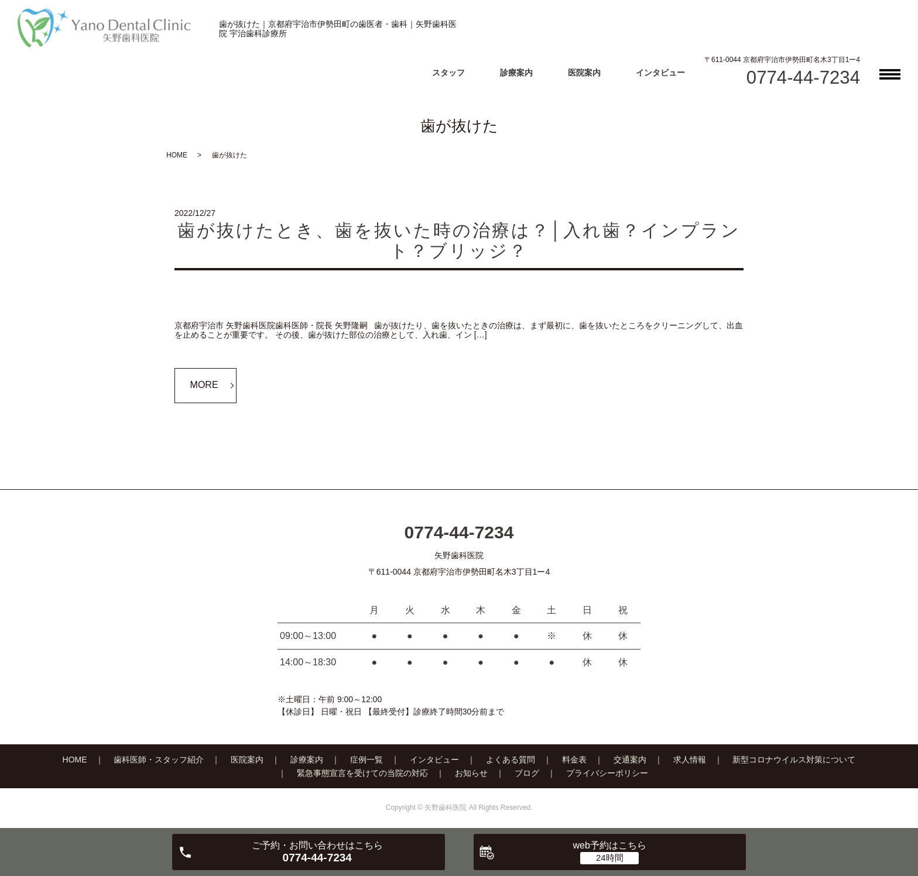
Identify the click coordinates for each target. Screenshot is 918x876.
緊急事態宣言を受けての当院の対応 (362, 773)
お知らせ (471, 773)
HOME (176, 155)
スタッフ (448, 72)
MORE (204, 385)
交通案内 (630, 759)
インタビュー (660, 72)
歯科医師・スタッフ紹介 (159, 759)
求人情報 (689, 759)
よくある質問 (510, 759)
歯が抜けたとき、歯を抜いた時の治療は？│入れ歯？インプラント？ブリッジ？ (459, 240)
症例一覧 (366, 759)
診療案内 (516, 72)
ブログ (527, 773)
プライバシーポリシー (607, 773)
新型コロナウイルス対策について (793, 759)
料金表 (574, 759)
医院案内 (584, 72)
